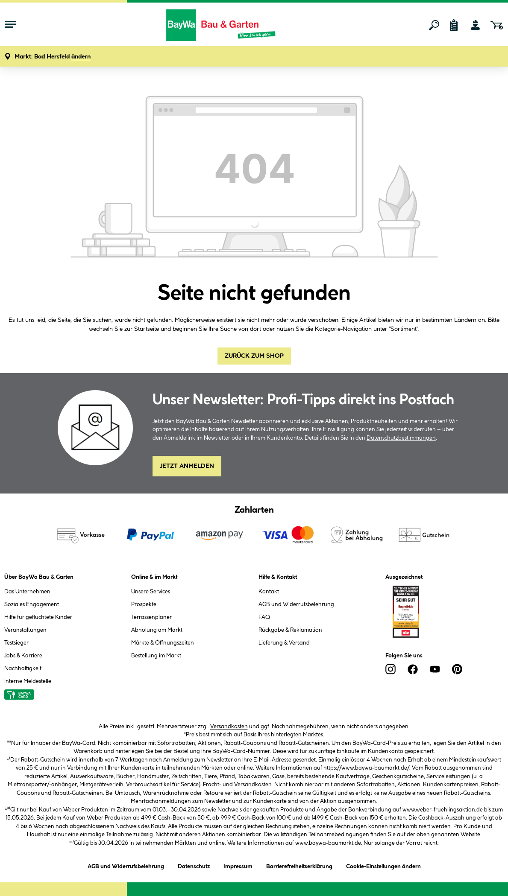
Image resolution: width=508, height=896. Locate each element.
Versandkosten (229, 726)
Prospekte (143, 604)
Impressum (238, 865)
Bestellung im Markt (156, 655)
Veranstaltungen (25, 630)
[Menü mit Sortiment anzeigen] (10, 25)
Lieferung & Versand (284, 642)
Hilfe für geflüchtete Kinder (38, 617)
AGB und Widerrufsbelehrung (296, 604)
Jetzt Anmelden (187, 466)
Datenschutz (194, 865)
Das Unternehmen (27, 591)
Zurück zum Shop (254, 356)
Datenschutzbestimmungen (401, 438)
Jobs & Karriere (23, 655)
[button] (53, 57)
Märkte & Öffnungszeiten (162, 642)
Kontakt (268, 591)
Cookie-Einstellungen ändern (383, 865)
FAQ (264, 617)
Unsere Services (150, 591)
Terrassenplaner (151, 617)
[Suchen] (434, 25)
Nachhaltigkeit (22, 668)
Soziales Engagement (31, 604)
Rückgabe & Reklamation (290, 630)
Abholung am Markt (156, 630)
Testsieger (16, 642)
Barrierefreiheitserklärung (299, 865)
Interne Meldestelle (27, 681)
